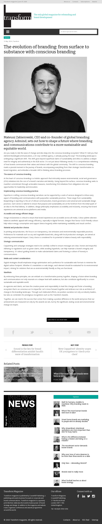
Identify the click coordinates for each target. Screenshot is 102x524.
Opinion (7, 37)
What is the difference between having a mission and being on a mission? (74, 439)
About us (67, 1)
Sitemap (95, 520)
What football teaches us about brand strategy (74, 481)
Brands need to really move (72, 472)
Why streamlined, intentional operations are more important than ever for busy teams (76, 430)
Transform (16, 41)
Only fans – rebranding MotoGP (74, 463)
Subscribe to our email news (57, 320)
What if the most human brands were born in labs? (74, 412)
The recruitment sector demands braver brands (74, 446)
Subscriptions (85, 1)
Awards (94, 1)
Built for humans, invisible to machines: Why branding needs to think (75, 404)
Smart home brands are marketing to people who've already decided (75, 420)
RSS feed (85, 520)
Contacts (75, 1)
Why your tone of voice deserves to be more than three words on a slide (76, 455)
